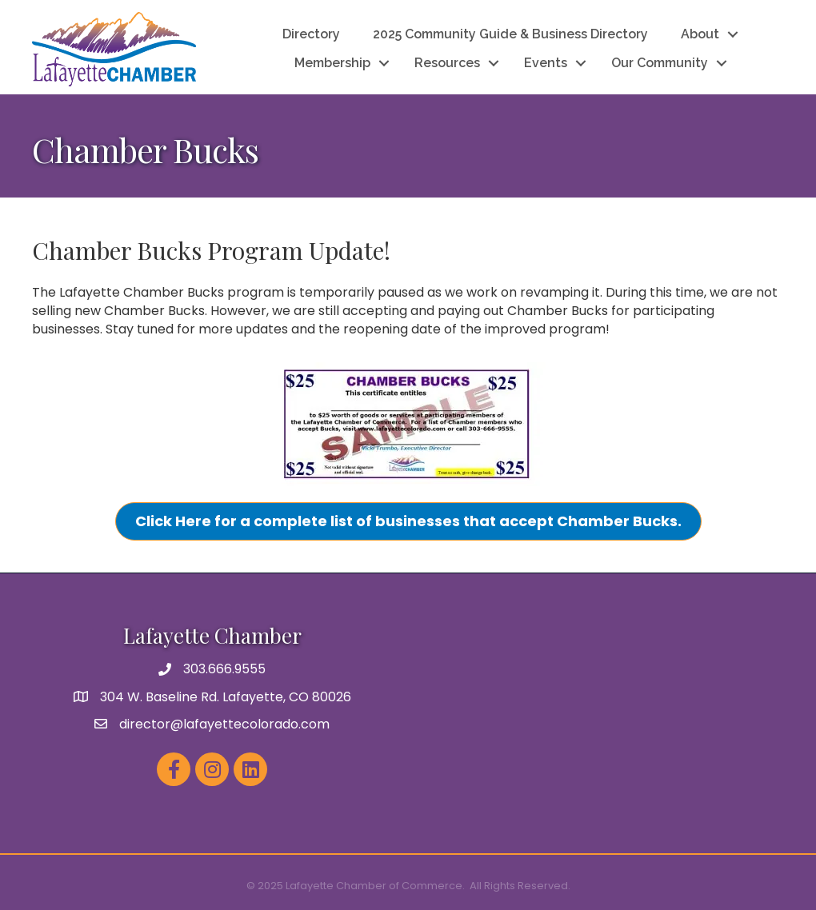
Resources (447, 62)
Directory (311, 34)
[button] (408, 521)
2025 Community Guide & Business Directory (510, 34)
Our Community (659, 62)
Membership (332, 62)
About (700, 34)
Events (545, 62)
